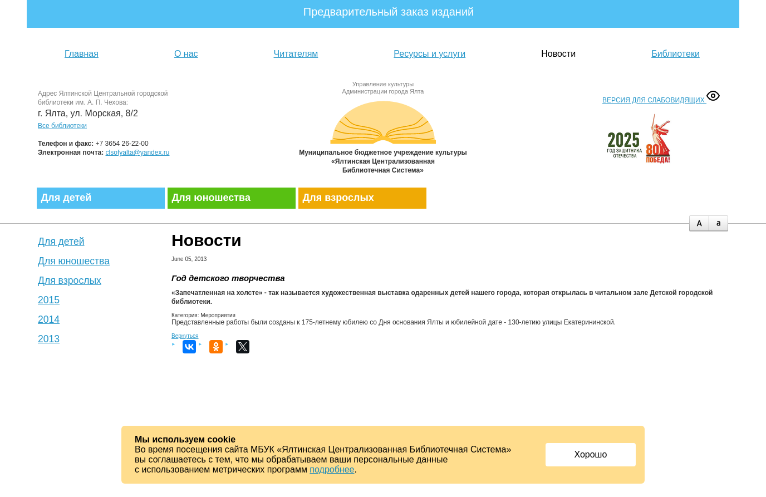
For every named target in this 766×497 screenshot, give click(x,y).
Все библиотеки (62, 126)
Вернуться (185, 336)
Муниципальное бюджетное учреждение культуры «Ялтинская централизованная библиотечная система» (383, 135)
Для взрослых (338, 197)
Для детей (66, 197)
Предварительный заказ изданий (388, 12)
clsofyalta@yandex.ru (138, 152)
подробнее (332, 469)
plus (699, 223)
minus (718, 223)
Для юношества (211, 197)
